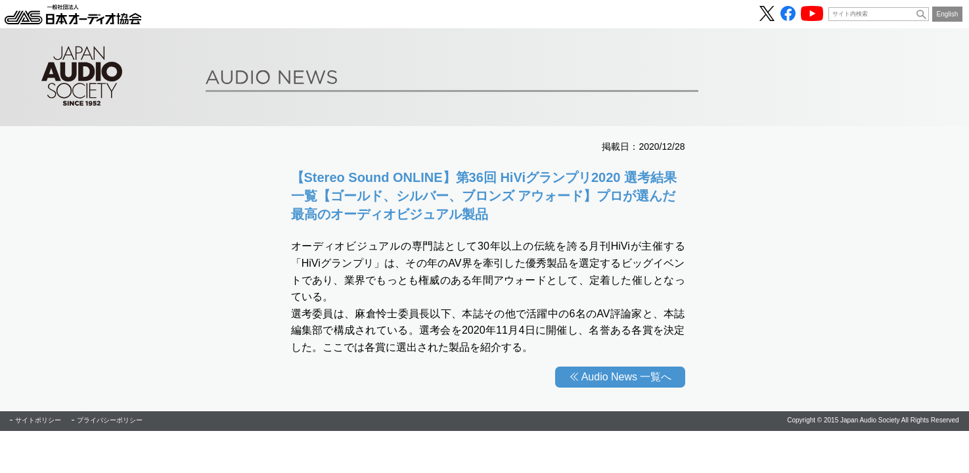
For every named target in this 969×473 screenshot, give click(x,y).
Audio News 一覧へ (626, 376)
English (947, 14)
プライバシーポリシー (110, 420)
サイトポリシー (38, 420)
